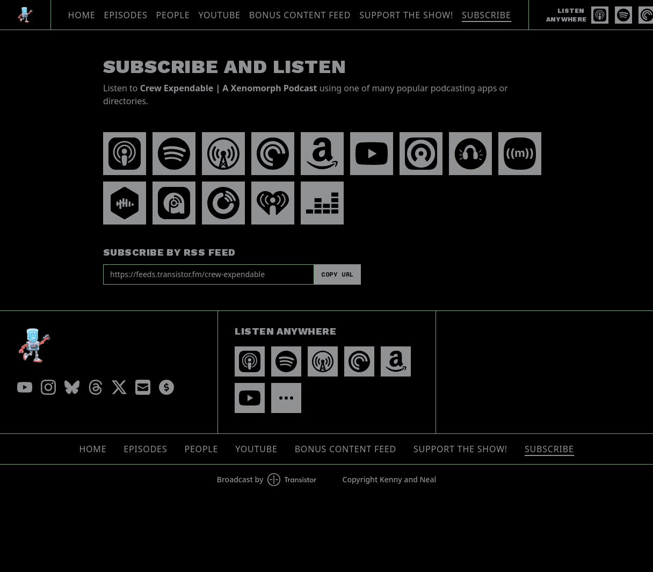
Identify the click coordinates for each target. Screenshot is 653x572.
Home (82, 15)
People (173, 15)
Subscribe (486, 15)
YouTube (219, 15)
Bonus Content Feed (300, 15)
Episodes (126, 15)
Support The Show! (406, 15)
